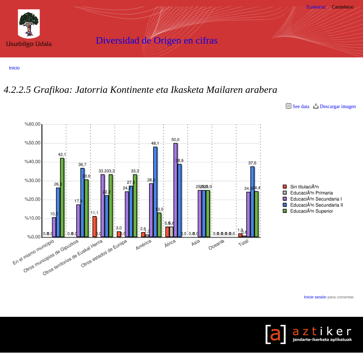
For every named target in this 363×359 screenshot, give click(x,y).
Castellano (342, 7)
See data (301, 106)
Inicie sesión (315, 297)
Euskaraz (316, 7)
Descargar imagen (338, 106)
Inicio (14, 68)
